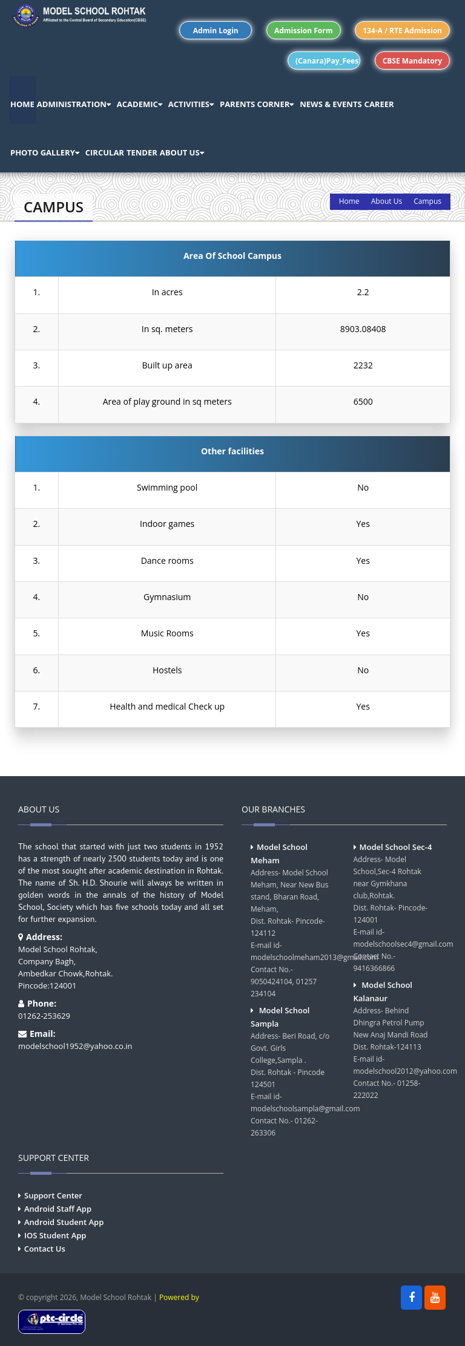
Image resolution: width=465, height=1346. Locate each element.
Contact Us (44, 1248)
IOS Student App (55, 1235)
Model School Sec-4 (396, 846)
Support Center (53, 1195)
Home (349, 201)
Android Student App (64, 1222)
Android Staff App (57, 1208)
